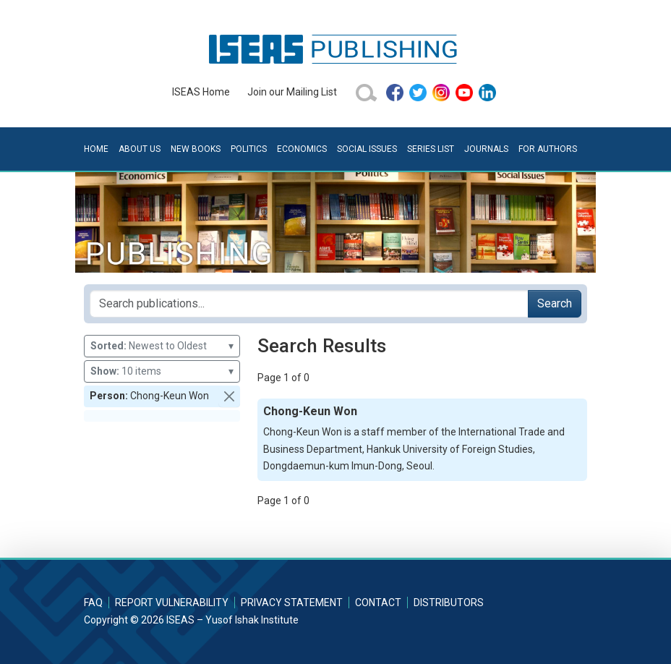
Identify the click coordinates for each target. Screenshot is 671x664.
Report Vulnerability (171, 602)
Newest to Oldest (162, 346)
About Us (140, 149)
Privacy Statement (292, 602)
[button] (229, 396)
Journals (486, 149)
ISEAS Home (201, 92)
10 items (162, 371)
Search (554, 303)
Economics (302, 149)
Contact (378, 602)
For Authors (547, 149)
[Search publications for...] (309, 304)
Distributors (449, 602)
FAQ (93, 602)
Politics (249, 149)
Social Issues (367, 149)
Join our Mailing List (292, 92)
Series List (430, 149)
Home (96, 149)
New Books (196, 149)
